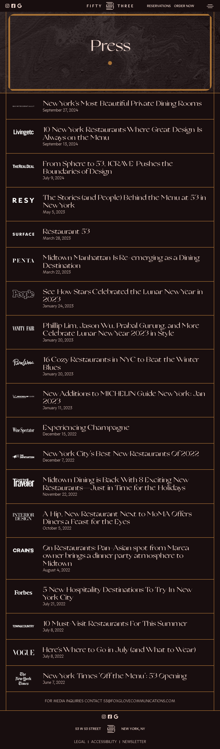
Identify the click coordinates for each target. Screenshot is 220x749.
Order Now (184, 6)
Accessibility (104, 741)
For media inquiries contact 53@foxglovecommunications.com (110, 701)
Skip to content (17, 19)
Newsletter (134, 741)
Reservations (159, 6)
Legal (80, 741)
